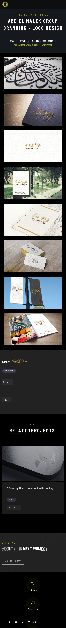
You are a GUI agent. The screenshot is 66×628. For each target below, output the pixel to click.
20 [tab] (19, 502)
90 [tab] (63, 517)
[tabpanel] (33, 482)
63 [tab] (11, 513)
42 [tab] (50, 506)
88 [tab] (55, 517)
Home (11, 40)
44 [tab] (59, 506)
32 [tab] (6, 506)
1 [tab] (2, 498)
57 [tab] (50, 510)
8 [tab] (33, 498)
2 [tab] (6, 498)
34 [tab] (15, 506)
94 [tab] (22, 521)
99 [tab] (44, 521)
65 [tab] (19, 513)
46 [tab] (2, 510)
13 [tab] (55, 498)
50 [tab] (19, 510)
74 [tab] (59, 513)
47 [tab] (6, 510)
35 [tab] (19, 506)
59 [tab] (59, 510)
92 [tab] (13, 521)
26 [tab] (46, 502)
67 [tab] (28, 513)
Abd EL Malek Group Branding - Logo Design (33, 44)
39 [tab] (37, 506)
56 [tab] (46, 510)
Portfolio (22, 40)
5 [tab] (19, 498)
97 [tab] (35, 521)
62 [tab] (6, 513)
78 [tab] (11, 517)
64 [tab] (15, 513)
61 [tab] (2, 513)
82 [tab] (28, 517)
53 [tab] (33, 510)
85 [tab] (41, 517)
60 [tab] (63, 510)
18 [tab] (11, 502)
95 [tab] (26, 521)
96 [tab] (30, 521)
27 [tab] (50, 502)
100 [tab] (48, 521)
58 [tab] (55, 510)
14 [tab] (59, 498)
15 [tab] (63, 498)
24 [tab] (37, 502)
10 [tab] (41, 498)
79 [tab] (15, 517)
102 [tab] (57, 521)
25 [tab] (41, 502)
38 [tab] (33, 506)
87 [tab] (50, 517)
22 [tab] (28, 502)
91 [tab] (8, 521)
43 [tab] (55, 506)
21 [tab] (24, 502)
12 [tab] (50, 498)
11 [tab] (46, 498)
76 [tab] (2, 517)
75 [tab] (63, 513)
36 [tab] (24, 506)
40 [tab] (41, 506)
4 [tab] (15, 498)
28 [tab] (55, 502)
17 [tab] (6, 502)
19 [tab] (15, 502)
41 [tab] (46, 506)
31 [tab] (2, 506)
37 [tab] (28, 506)
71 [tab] (46, 513)
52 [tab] (28, 510)
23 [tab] (33, 502)
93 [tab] (17, 521)
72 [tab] (50, 513)
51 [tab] (24, 510)
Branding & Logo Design (42, 40)
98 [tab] (39, 521)
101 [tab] (52, 521)
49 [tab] (15, 510)
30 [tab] (63, 502)
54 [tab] (37, 510)
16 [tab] (2, 502)
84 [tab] (37, 517)
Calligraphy (9, 370)
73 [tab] (55, 513)
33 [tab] (11, 506)
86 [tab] (46, 517)
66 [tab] (24, 513)
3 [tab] (11, 498)
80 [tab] (19, 517)
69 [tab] (37, 513)
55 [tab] (41, 510)
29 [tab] (59, 502)
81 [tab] (24, 517)
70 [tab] (41, 513)
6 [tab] (24, 498)
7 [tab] (28, 498)
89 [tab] (59, 517)
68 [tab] (33, 513)
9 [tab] (37, 498)
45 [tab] (63, 506)
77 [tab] (6, 517)
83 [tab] (33, 517)
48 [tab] (11, 510)
